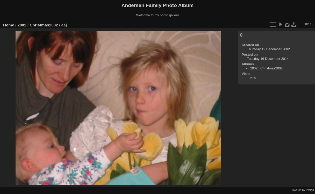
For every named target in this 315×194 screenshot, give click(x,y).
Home (8, 25)
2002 (22, 25)
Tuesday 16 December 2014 (268, 59)
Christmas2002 (44, 25)
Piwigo (310, 189)
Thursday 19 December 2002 (268, 49)
